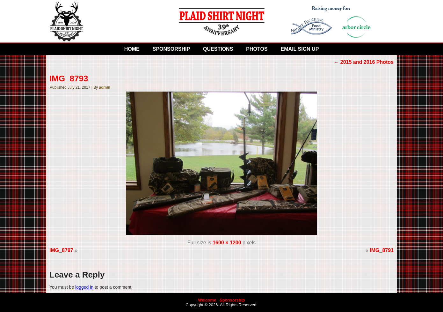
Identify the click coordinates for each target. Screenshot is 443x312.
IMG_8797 (61, 250)
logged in (84, 287)
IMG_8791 (382, 250)
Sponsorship (171, 49)
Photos (256, 49)
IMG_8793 (68, 78)
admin (104, 87)
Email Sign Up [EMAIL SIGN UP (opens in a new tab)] (300, 49)
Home (132, 49)
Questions (218, 49)
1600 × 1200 (227, 242)
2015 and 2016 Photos (364, 62)
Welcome (207, 300)
